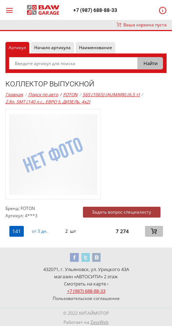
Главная (14, 94)
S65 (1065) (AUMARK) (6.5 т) (111, 94)
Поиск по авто (43, 94)
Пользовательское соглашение (86, 298)
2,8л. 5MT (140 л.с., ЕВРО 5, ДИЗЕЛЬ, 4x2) (47, 102)
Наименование (95, 47)
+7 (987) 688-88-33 (95, 10)
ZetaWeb (100, 322)
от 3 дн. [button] (40, 231)
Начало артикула (52, 47)
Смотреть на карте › (86, 283)
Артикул (17, 47)
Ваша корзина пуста (141, 25)
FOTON (69, 94)
